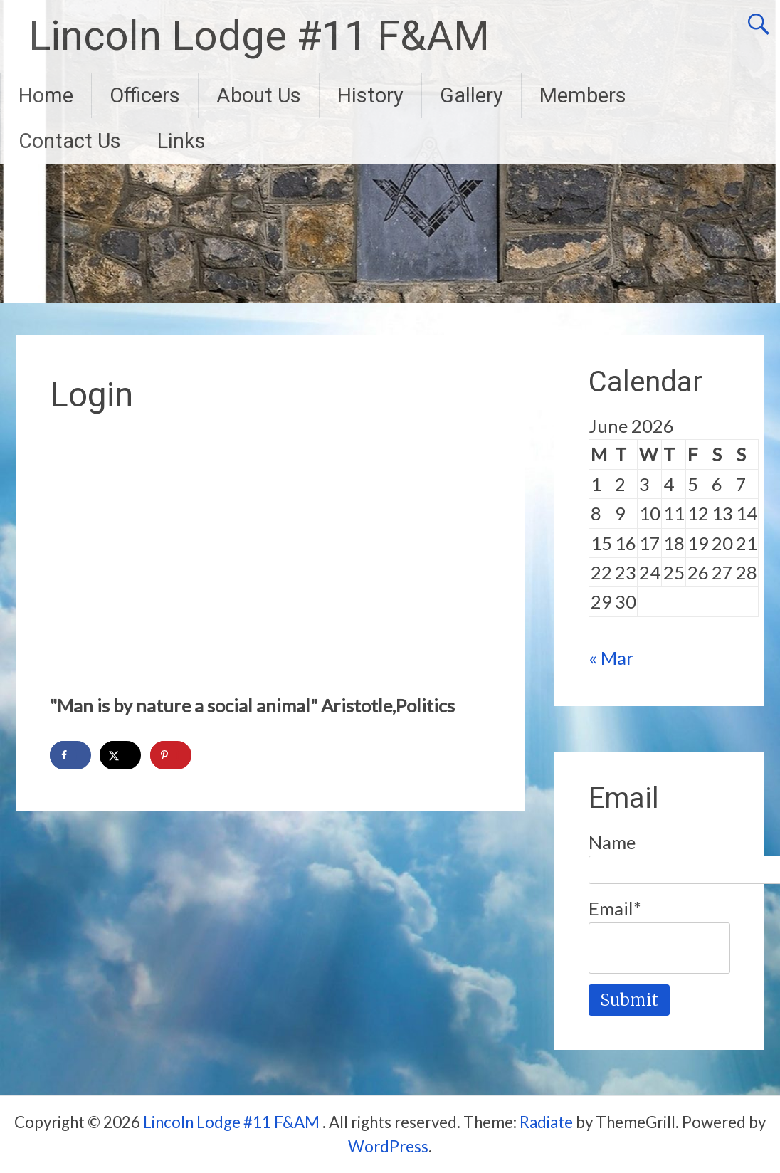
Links (181, 141)
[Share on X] (120, 755)
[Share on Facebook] (70, 755)
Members (582, 95)
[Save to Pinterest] (170, 755)
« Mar (611, 657)
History (370, 95)
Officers (145, 95)
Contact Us (70, 141)
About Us (258, 95)
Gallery (471, 95)
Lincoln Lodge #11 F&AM (259, 36)
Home (46, 95)
